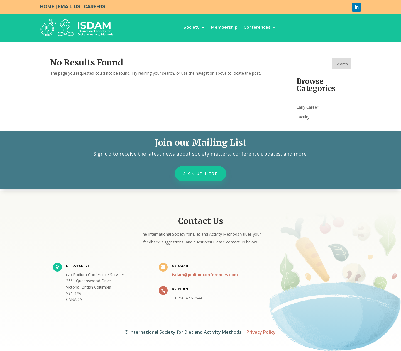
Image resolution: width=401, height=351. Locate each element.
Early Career (307, 107)
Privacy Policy (261, 332)
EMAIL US (69, 6)
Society (191, 27)
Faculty (303, 117)
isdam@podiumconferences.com (205, 274)
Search (342, 64)
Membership (224, 27)
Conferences (257, 27)
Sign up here (200, 173)
